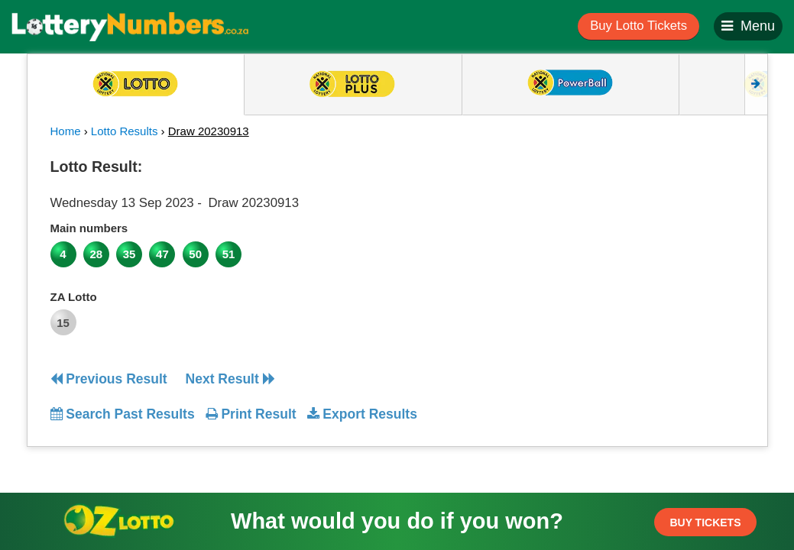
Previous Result (108, 379)
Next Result (230, 379)
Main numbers (89, 228)
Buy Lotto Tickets (638, 25)
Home (65, 131)
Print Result (251, 414)
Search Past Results (122, 414)
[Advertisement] (656, 247)
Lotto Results (124, 131)
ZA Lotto (73, 296)
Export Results (362, 414)
